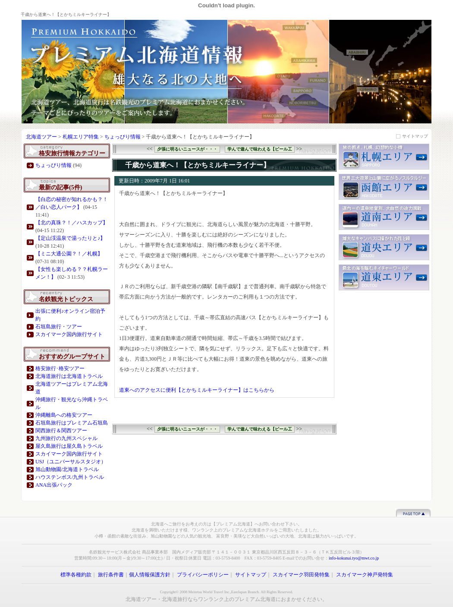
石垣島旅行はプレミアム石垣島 (71, 423)
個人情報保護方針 (149, 575)
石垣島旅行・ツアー (58, 327)
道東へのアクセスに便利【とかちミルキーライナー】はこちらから (196, 390)
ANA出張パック (53, 485)
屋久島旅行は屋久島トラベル (69, 446)
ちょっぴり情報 (122, 137)
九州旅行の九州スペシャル (66, 438)
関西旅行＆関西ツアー (61, 431)
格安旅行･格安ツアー (60, 368)
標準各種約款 (75, 575)
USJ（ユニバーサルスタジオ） (70, 462)
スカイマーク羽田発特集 (301, 575)
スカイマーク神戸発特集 (364, 575)
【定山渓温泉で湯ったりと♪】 (70, 238)
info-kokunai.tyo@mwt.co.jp (354, 558)
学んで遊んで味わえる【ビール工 (259, 149)
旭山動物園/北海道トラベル (67, 469)
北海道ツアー (41, 137)
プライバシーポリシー (203, 575)
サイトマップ (415, 136)
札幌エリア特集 (81, 137)
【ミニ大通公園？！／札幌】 (69, 254)
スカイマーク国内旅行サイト (69, 334)
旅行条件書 (111, 575)
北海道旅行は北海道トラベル (69, 376)
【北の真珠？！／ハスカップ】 (71, 223)
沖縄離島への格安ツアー (63, 415)
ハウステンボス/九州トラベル (69, 477)
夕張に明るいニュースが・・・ (187, 149)
